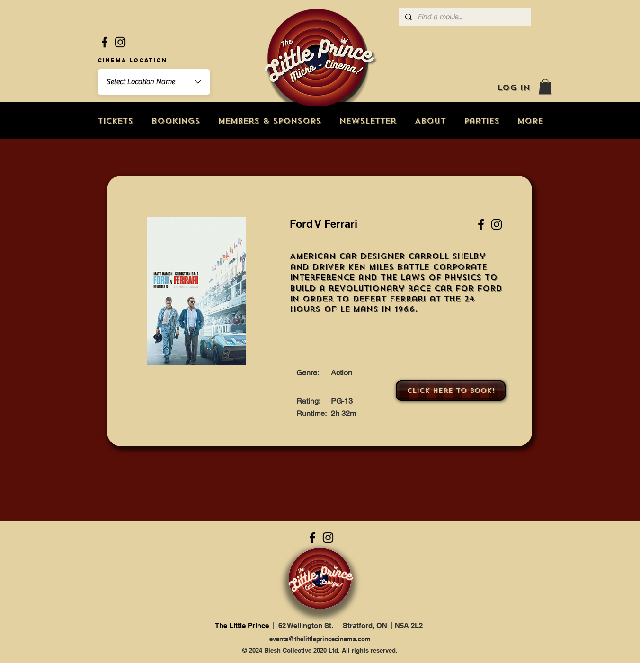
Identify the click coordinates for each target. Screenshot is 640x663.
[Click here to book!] (451, 390)
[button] (545, 86)
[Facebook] (105, 42)
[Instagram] (120, 42)
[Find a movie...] (464, 17)
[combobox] (154, 82)
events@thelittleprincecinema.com (320, 639)
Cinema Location (132, 60)
